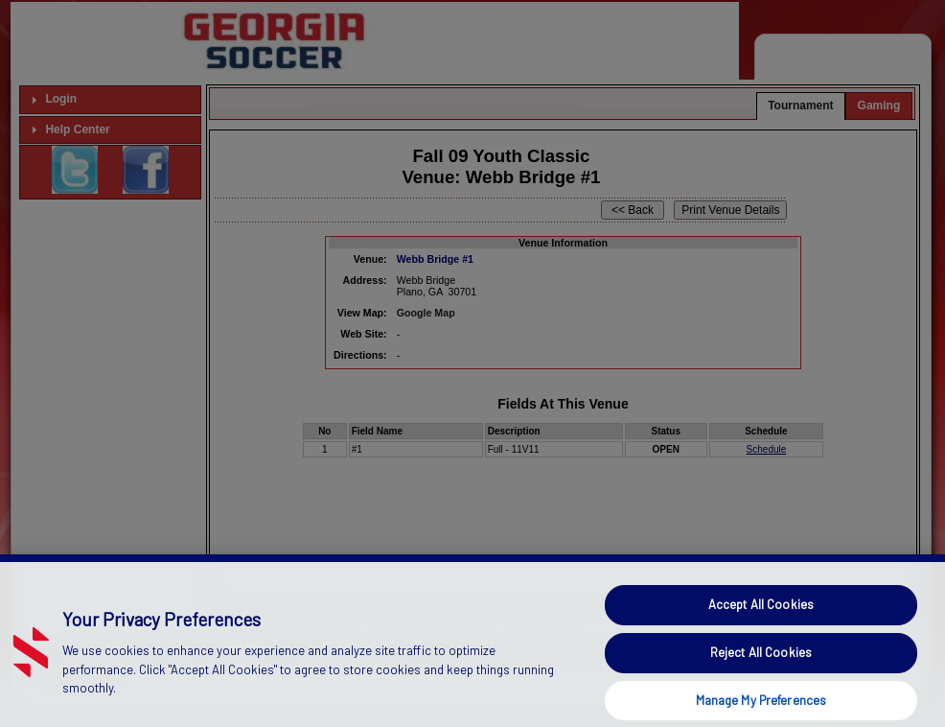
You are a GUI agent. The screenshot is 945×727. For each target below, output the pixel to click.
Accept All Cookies (761, 621)
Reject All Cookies (761, 669)
